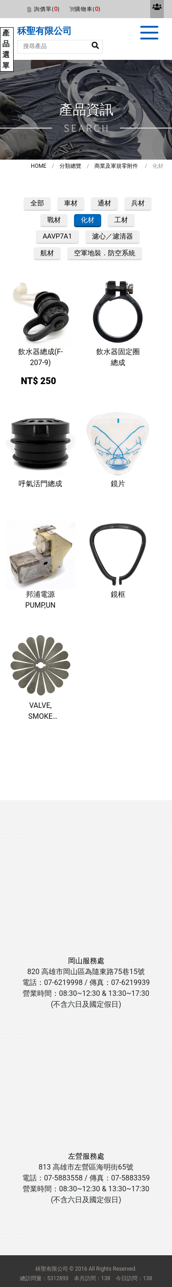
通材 (104, 203)
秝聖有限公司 (44, 30)
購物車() (87, 9)
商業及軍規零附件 (116, 166)
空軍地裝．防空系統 (104, 253)
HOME (38, 166)
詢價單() (46, 9)
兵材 (138, 203)
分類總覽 (70, 166)
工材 (121, 220)
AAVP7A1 (57, 236)
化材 (87, 220)
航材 (47, 253)
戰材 (54, 220)
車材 (71, 203)
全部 (37, 203)
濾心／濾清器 (112, 236)
